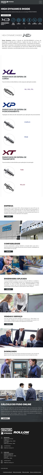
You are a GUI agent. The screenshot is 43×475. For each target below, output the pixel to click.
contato (35, 355)
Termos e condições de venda (35, 472)
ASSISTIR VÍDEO (6, 15)
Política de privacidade (17, 472)
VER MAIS (8, 216)
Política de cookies (25, 472)
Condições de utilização (7, 472)
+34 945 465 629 (7, 446)
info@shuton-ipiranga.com (9, 447)
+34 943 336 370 (7, 460)
